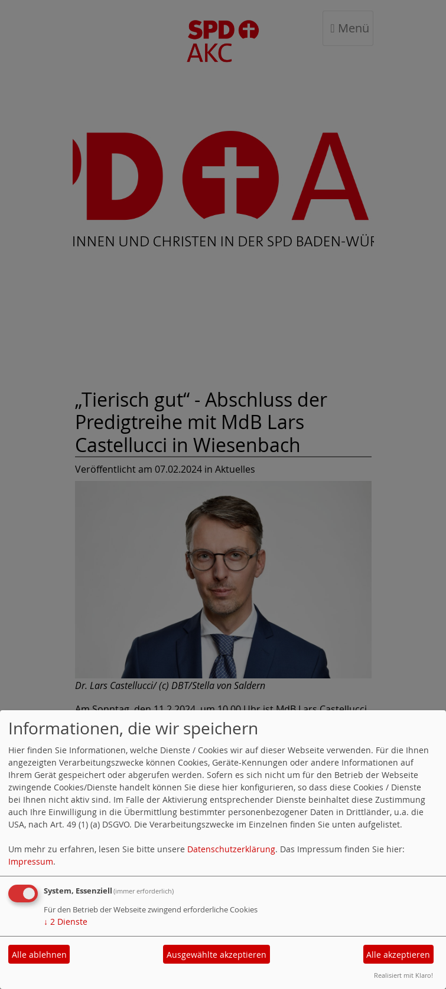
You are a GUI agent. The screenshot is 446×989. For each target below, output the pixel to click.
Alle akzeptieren (398, 954)
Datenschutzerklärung (231, 849)
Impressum (30, 861)
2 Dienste (65, 921)
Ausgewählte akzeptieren (216, 954)
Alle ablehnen (39, 954)
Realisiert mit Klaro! (403, 975)
